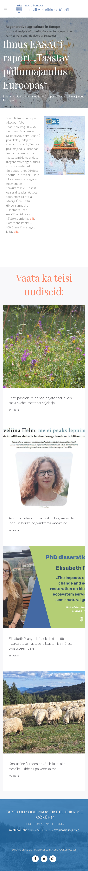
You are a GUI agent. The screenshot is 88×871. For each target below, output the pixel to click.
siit (32, 218)
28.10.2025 (14, 530)
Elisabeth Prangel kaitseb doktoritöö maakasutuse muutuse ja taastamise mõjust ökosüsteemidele (40, 643)
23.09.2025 (14, 776)
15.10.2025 (14, 655)
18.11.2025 (14, 410)
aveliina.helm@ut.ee (66, 830)
